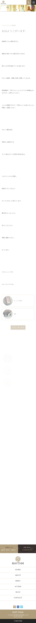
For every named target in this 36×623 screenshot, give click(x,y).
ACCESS (18, 587)
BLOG (18, 592)
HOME (18, 570)
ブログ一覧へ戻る (18, 331)
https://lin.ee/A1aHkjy (8, 287)
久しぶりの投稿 (12, 304)
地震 (9, 317)
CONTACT (18, 598)
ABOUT (18, 575)
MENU (18, 581)
